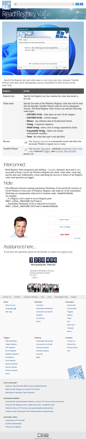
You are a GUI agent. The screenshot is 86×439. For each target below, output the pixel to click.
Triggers (70, 312)
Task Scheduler (11, 341)
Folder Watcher (11, 344)
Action (49, 297)
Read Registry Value (61, 297)
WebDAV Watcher (12, 354)
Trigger (46, 151)
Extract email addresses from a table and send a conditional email (30, 405)
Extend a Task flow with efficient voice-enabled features (26, 386)
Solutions (17, 297)
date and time (70, 151)
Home (6, 302)
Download (38, 302)
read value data (50, 80)
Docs (42, 297)
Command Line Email (44, 312)
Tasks (69, 318)
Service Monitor (11, 367)
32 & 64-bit (40, 318)
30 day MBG (77, 238)
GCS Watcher (10, 360)
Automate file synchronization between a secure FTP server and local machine (34, 401)
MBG (38, 357)
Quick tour (71, 325)
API (68, 321)
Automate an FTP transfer (15, 420)
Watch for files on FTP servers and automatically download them (29, 408)
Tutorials (70, 328)
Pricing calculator (42, 347)
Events (78, 169)
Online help (71, 305)
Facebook (81, 4)
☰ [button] (15, 4)
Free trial (39, 305)
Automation (69, 302)
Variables (52, 169)
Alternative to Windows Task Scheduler (19, 392)
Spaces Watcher (11, 364)
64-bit (38, 321)
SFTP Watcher (10, 351)
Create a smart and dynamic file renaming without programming (29, 411)
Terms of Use (10, 305)
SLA (68, 351)
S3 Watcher (9, 357)
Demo (69, 331)
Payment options (42, 351)
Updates (39, 315)
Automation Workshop (31, 297)
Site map (8, 312)
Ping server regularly (13, 427)
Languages (9, 308)
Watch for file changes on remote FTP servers (22, 389)
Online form (71, 344)
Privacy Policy (72, 347)
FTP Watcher (10, 347)
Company (68, 338)
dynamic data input (41, 148)
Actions (59, 151)
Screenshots (71, 308)
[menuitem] (15, 4)
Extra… (8, 374)
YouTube (39, 435)
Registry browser (40, 141)
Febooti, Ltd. (6, 5)
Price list (39, 354)
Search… (73, 4)
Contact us (71, 341)
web (30, 151)
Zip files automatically (13, 423)
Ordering (37, 338)
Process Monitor (11, 370)
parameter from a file (72, 148)
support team (66, 252)
